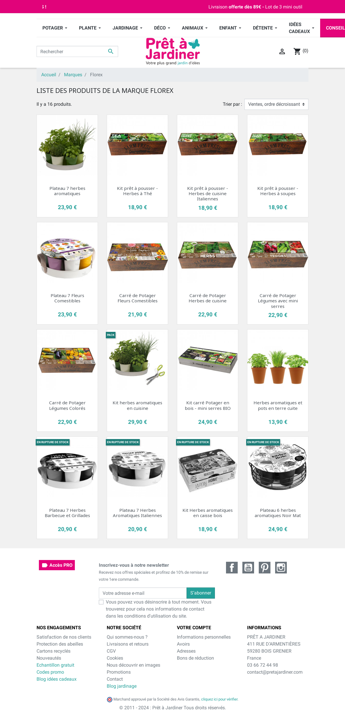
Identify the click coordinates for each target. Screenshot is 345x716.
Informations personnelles (204, 637)
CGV (111, 651)
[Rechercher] (77, 51)
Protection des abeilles (60, 644)
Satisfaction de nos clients (64, 637)
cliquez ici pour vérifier (219, 699)
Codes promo (50, 672)
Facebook (232, 567)
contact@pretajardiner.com (275, 672)
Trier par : (232, 104)
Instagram (281, 567)
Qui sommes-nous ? (127, 637)
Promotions (119, 672)
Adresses (186, 651)
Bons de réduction (195, 658)
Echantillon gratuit (55, 665)
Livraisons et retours (128, 644)
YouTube (248, 567)
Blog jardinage (122, 686)
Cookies (115, 658)
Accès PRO (57, 565)
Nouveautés (49, 658)
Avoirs (183, 644)
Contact (115, 679)
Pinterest (264, 567)
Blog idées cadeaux (57, 679)
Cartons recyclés (53, 651)
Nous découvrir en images (133, 665)
